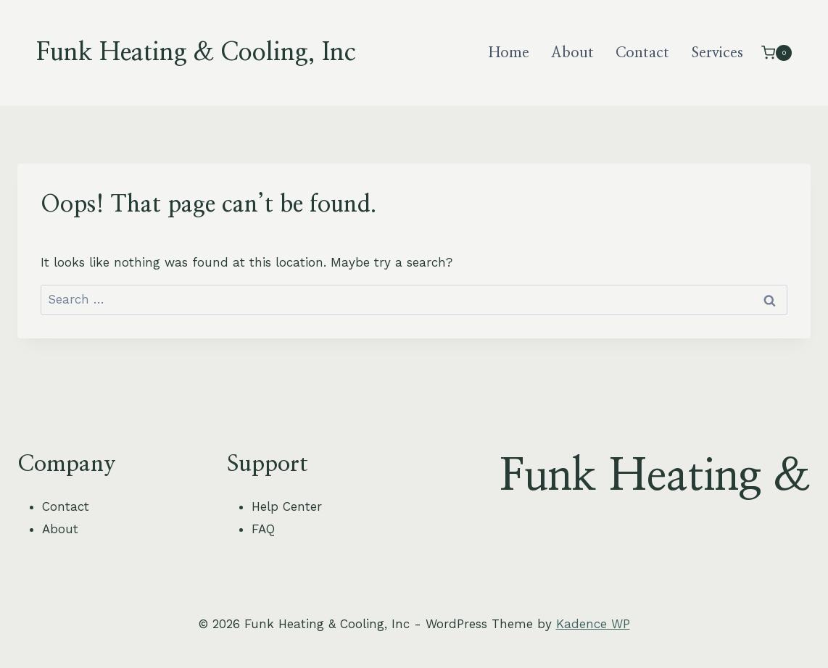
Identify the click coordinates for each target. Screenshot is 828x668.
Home (509, 53)
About (572, 53)
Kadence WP (593, 624)
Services (717, 53)
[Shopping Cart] (776, 52)
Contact (642, 53)
